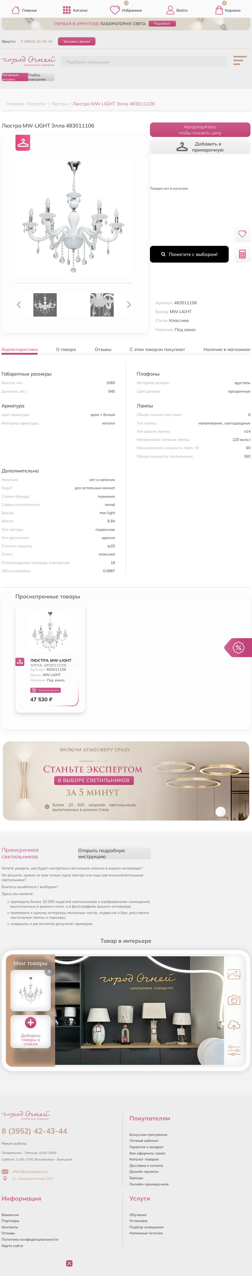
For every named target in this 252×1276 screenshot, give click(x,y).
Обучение (137, 1215)
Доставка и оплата (146, 1165)
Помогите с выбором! (189, 254)
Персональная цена (45, 690)
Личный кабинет (143, 1140)
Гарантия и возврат (146, 1147)
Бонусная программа (148, 1134)
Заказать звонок (76, 41)
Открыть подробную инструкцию (101, 853)
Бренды (136, 1178)
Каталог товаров (144, 1159)
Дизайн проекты (143, 1171)
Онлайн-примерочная (149, 1184)
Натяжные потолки (10, 77)
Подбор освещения (37, 77)
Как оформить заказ (147, 1153)
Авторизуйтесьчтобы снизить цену (200, 130)
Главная (24, 10)
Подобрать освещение (87, 61)
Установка (138, 1221)
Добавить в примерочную (200, 147)
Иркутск (8, 41)
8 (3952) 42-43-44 (37, 41)
